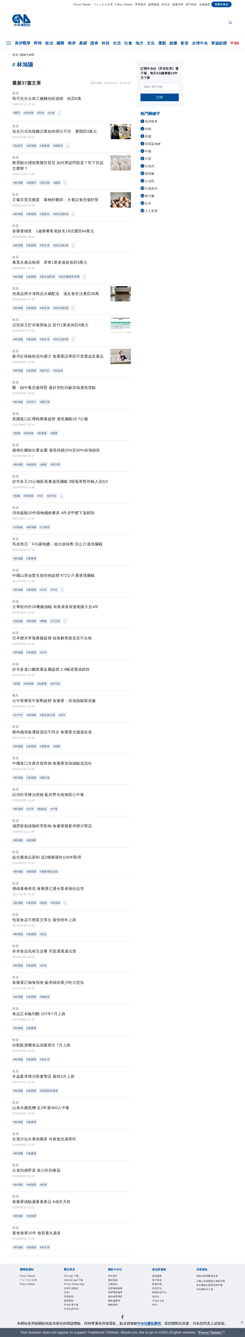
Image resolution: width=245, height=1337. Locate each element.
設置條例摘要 (116, 1290)
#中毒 (53, 808)
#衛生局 (45, 245)
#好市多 (52, 495)
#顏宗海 (45, 401)
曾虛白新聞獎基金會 (208, 1276)
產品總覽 (157, 1276)
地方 (139, 43)
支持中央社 (222, 4)
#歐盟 (43, 902)
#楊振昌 (42, 808)
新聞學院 (69, 1303)
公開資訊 (113, 1285)
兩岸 (72, 43)
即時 (38, 43)
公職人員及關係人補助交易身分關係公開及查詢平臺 (210, 1286)
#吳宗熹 (55, 464)
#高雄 (40, 112)
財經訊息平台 (160, 1294)
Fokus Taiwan (123, 4)
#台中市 (18, 715)
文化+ (67, 1294)
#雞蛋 (56, 182)
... (59, 112)
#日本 (43, 589)
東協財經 (219, 43)
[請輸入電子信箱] (159, 87)
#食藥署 (45, 145)
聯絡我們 (113, 1308)
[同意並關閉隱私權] (241, 1323)
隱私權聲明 (115, 1303)
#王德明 (45, 527)
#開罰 (16, 112)
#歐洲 (43, 1184)
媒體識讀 (153, 4)
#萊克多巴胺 (47, 715)
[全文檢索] (231, 23)
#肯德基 (55, 902)
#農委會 (45, 746)
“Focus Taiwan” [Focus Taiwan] (210, 1332)
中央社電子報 (72, 1308)
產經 (83, 43)
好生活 (166, 4)
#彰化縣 (45, 182)
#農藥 (53, 433)
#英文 (43, 934)
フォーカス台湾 (103, 4)
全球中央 (200, 43)
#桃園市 (58, 145)
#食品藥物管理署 (69, 276)
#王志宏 (55, 621)
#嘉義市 (45, 214)
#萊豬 (56, 746)
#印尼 (53, 589)
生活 (117, 43)
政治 (49, 43)
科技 (105, 43)
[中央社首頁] (21, 21)
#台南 (51, 112)
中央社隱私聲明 (149, 1323)
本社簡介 (113, 1276)
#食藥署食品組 (49, 871)
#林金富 (58, 370)
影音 (185, 43)
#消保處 (18, 527)
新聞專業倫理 (116, 1294)
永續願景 (204, 4)
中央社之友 (159, 1303)
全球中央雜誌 (72, 1290)
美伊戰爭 (22, 43)
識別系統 (113, 1280)
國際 (60, 43)
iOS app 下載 (72, 1276)
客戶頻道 (191, 4)
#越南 (43, 464)
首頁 (15, 54)
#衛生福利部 (61, 214)
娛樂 (173, 43)
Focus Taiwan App (76, 1285)
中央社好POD (72, 1313)
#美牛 (62, 715)
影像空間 (177, 4)
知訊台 (156, 1299)
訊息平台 (157, 1290)
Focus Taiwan (82, 4)
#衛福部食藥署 (49, 1090)
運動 (162, 43)
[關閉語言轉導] (241, 1332)
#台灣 (29, 808)
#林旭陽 (28, 112)
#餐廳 (43, 621)
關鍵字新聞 (27, 54)
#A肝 (40, 495)
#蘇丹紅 (45, 370)
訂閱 (160, 97)
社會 (128, 43)
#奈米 (43, 965)
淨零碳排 (140, 4)
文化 (151, 43)
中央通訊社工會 (206, 1295)
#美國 (16, 433)
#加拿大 (31, 401)
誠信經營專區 (116, 1299)
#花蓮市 (18, 145)
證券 (94, 43)
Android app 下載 (75, 1280)
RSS (155, 1308)
